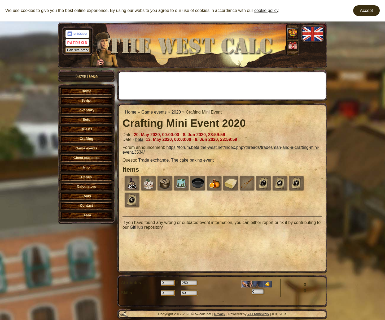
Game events (154, 112)
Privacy (220, 314)
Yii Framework (258, 314)
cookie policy (266, 10)
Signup (81, 76)
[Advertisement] (222, 85)
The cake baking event (192, 160)
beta (139, 139)
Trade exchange (153, 160)
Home (131, 112)
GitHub (136, 227)
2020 (176, 112)
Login (93, 76)
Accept (366, 10)
